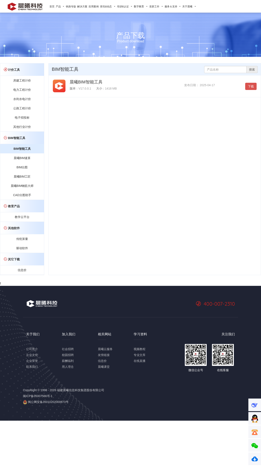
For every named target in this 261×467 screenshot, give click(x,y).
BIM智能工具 (22, 148)
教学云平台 (22, 217)
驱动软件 (22, 248)
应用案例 (94, 6)
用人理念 (68, 366)
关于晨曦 (189, 6)
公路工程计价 (22, 108)
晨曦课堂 (104, 366)
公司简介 (32, 349)
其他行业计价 (22, 126)
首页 (52, 6)
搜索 (252, 69)
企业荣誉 (32, 361)
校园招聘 (68, 355)
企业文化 (32, 355)
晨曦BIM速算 (22, 158)
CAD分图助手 (22, 195)
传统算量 (22, 239)
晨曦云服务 (105, 349)
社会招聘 (68, 349)
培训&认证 (125, 6)
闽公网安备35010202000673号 (46, 402)
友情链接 (104, 355)
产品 (60, 6)
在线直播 (139, 361)
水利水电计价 (22, 99)
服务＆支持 (173, 6)
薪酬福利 (68, 361)
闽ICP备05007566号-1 (37, 396)
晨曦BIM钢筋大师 (22, 185)
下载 (251, 86)
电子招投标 (22, 117)
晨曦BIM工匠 (22, 176)
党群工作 (156, 6)
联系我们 (32, 366)
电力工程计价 (22, 89)
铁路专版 (71, 6)
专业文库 (139, 355)
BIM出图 (22, 167)
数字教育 (141, 6)
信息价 (22, 270)
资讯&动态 (108, 6)
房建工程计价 (22, 80)
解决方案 (82, 6)
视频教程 (139, 349)
